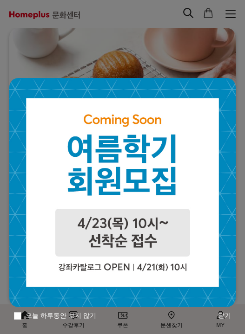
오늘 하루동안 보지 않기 (61, 315)
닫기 (224, 315)
